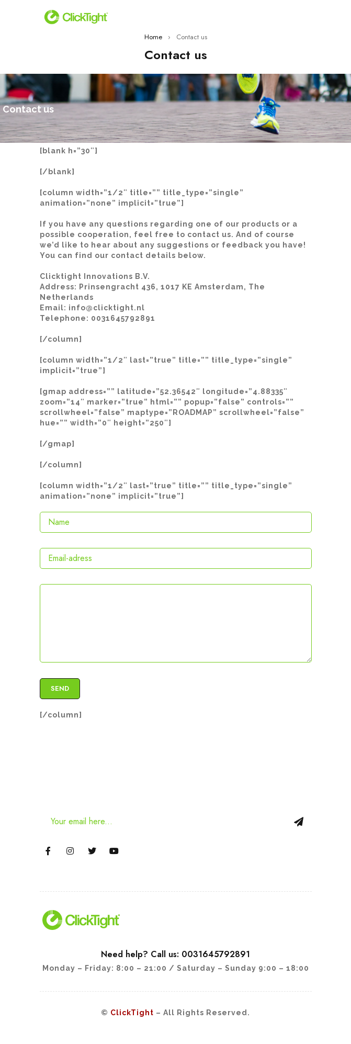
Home (153, 37)
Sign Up (298, 821)
